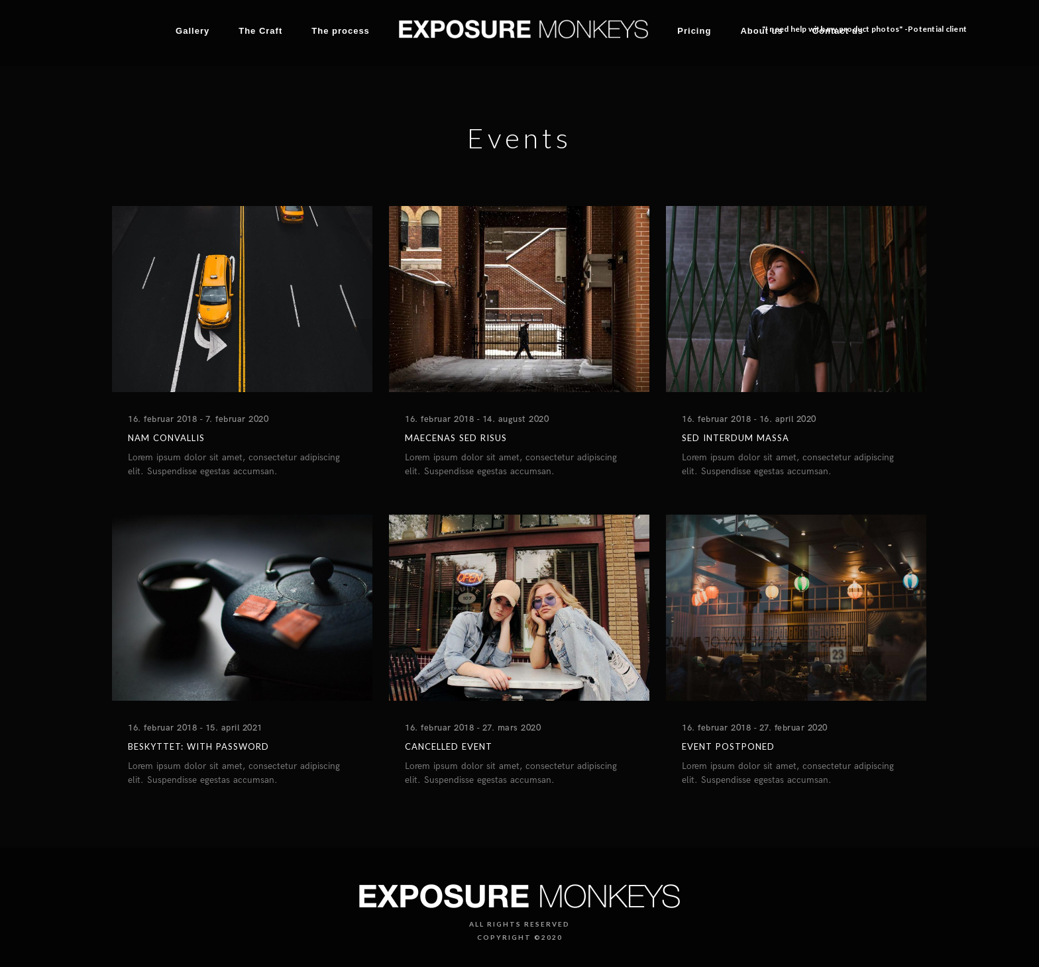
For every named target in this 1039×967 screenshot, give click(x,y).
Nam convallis (166, 438)
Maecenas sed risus (456, 438)
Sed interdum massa (735, 438)
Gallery (192, 31)
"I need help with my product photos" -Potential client (864, 29)
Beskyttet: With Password (198, 746)
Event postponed (728, 746)
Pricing (694, 31)
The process (340, 31)
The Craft (260, 31)
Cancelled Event (448, 746)
